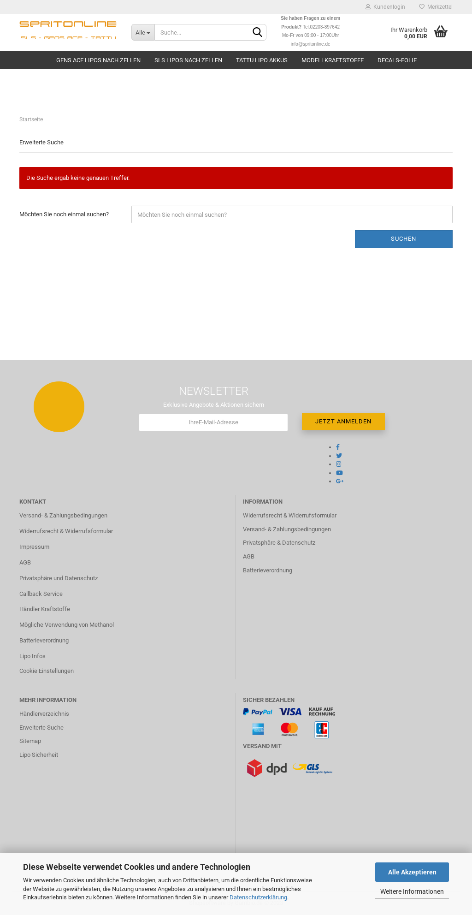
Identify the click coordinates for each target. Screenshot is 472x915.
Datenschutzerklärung (258, 897)
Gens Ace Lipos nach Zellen (98, 60)
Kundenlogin (385, 7)
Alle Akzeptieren (412, 872)
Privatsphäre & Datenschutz (279, 542)
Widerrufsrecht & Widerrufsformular (66, 531)
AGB (25, 562)
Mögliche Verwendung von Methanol (66, 624)
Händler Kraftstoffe (44, 609)
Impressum (34, 546)
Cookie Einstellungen (46, 670)
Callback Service (41, 593)
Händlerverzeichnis (44, 713)
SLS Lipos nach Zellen (188, 60)
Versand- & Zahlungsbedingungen (63, 515)
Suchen (403, 238)
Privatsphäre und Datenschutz (58, 578)
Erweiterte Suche (41, 727)
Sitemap (30, 740)
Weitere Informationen (412, 891)
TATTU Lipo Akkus (262, 60)
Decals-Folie (397, 60)
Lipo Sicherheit (38, 754)
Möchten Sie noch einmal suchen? (64, 214)
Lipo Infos (32, 656)
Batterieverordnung (44, 640)
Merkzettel (436, 7)
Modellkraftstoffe (332, 60)
